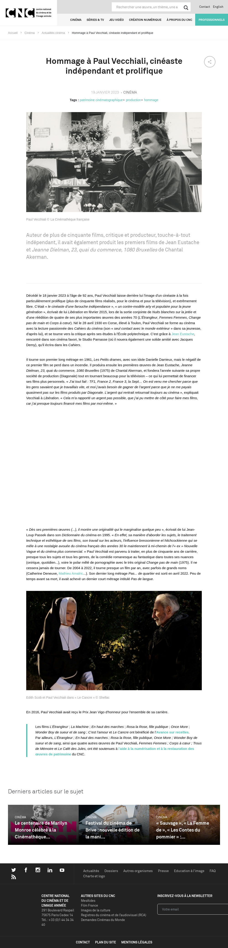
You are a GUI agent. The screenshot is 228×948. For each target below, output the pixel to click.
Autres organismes (138, 871)
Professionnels (212, 20)
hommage (151, 100)
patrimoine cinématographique (101, 100)
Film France (89, 905)
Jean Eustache (182, 334)
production (133, 100)
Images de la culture (95, 910)
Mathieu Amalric (71, 573)
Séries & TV (95, 20)
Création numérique (145, 20)
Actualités (91, 871)
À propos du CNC (179, 20)
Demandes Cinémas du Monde (103, 920)
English (218, 6)
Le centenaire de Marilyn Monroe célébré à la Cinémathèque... (41, 830)
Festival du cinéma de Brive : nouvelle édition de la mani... (113, 830)
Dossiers (111, 871)
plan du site (105, 942)
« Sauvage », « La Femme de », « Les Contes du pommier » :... (182, 830)
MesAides (88, 900)
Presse (163, 871)
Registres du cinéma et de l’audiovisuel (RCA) (113, 915)
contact (83, 942)
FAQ (213, 871)
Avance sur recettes (172, 732)
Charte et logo (94, 876)
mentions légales (136, 942)
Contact (204, 6)
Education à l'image (189, 871)
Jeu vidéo (116, 20)
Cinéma (75, 20)
